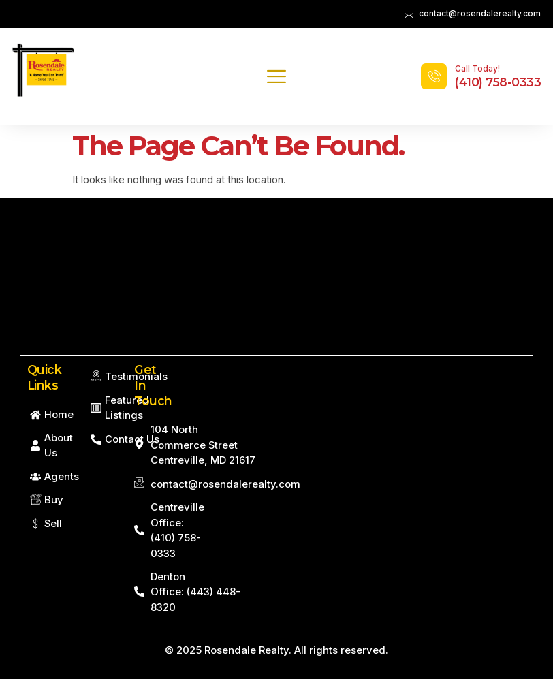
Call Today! (477, 68)
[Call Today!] (434, 76)
